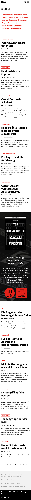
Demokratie (19, 474)
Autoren (17, 486)
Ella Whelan (7, 348)
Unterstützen (5, 483)
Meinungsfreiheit (23, 20)
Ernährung (5, 17)
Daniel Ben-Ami (8, 195)
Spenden (12, 483)
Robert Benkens (8, 105)
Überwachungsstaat (15, 28)
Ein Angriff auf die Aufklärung (12, 159)
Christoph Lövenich (9, 77)
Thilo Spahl (7, 399)
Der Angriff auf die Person (12, 394)
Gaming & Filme (13, 17)
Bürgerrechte (18, 14)
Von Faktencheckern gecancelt (13, 44)
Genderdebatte (24, 17)
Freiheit (9, 474)
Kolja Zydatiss (7, 370)
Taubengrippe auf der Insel (14, 420)
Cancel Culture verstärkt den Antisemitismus (10, 188)
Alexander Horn (8, 137)
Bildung (10, 476)
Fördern (18, 483)
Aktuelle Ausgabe (11, 480)
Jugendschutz (13, 20)
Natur (14, 474)
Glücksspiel (5, 20)
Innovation (4, 476)
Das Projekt (23, 486)
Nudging (4, 23)
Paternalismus (12, 23)
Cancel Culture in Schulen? (11, 101)
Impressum (4, 492)
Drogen (25, 14)
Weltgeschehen (17, 476)
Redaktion (11, 486)
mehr (16, 60)
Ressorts (3, 475)
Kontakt (3, 494)
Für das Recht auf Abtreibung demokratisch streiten (14, 341)
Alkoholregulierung (7, 14)
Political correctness (7, 25)
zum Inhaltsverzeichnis (16, 282)
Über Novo (4, 486)
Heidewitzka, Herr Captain (12, 72)
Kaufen (18, 480)
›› (26, 464)
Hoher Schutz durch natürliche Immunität (14, 447)
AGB (10, 492)
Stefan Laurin (7, 163)
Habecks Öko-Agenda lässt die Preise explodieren (14, 130)
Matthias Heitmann (9, 318)
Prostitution (18, 25)
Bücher (3, 480)
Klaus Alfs (6, 49)
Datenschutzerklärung (19, 492)
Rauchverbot (5, 28)
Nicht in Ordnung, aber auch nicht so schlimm (15, 366)
